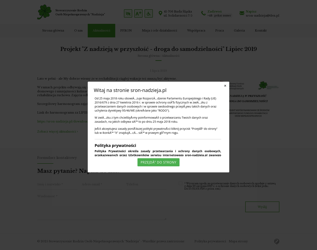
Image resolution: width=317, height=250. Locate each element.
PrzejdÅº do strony (158, 162)
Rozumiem (159, 246)
